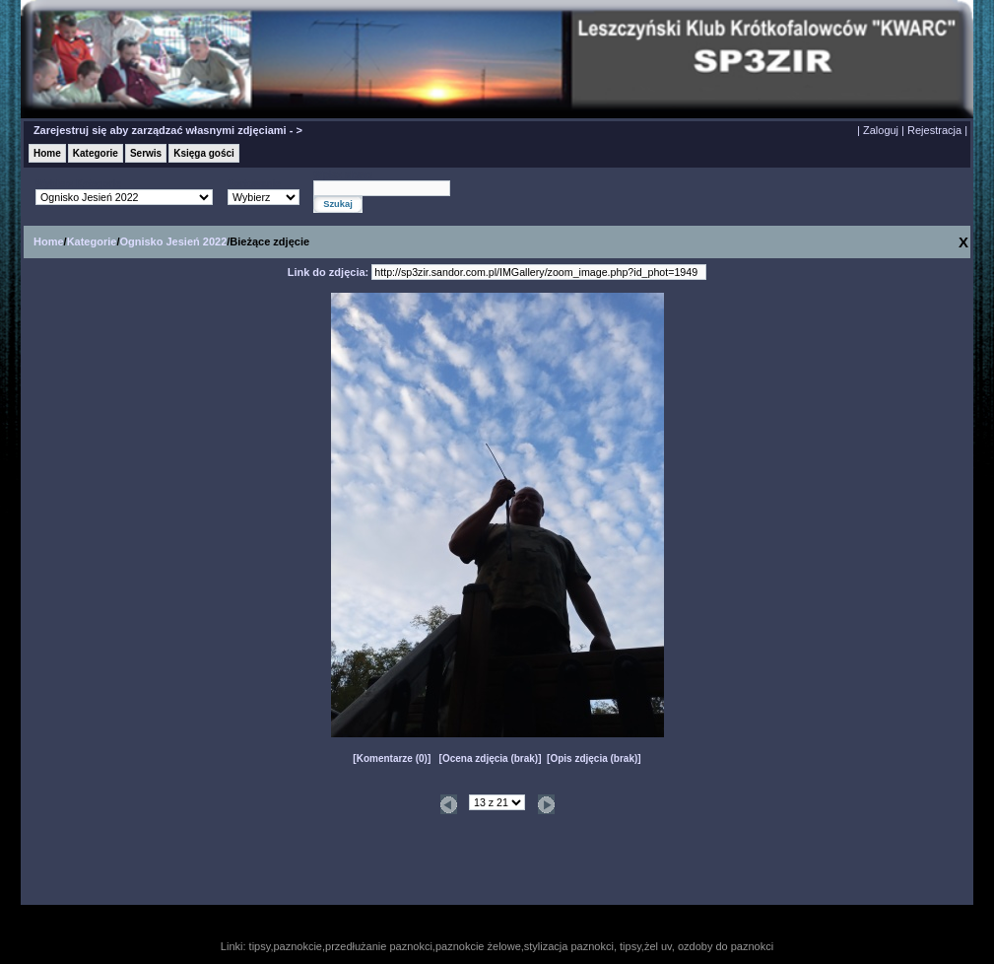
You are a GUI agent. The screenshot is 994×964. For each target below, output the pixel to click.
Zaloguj (880, 130)
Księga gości (203, 153)
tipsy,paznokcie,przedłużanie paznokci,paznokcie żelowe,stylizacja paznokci (431, 946)
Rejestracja (934, 130)
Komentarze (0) (392, 758)
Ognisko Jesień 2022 (173, 241)
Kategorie (95, 153)
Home (47, 153)
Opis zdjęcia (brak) (593, 758)
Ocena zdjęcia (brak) (490, 758)
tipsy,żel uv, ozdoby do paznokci (696, 946)
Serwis (146, 153)
